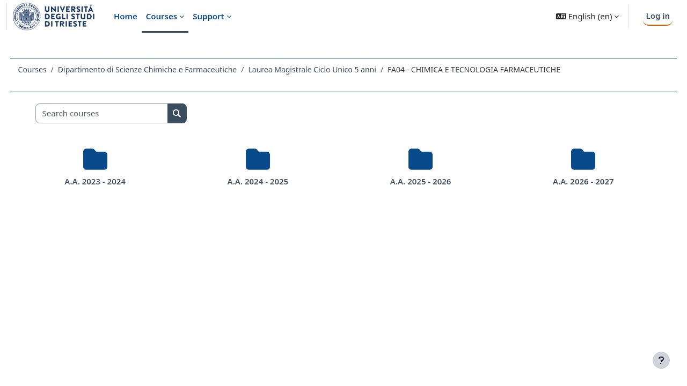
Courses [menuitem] (161, 16)
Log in (658, 15)
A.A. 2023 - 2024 (110, 181)
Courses (52, 69)
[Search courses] (121, 113)
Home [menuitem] (125, 16)
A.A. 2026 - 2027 (568, 181)
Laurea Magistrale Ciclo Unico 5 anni (332, 69)
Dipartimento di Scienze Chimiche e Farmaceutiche (167, 69)
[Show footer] (661, 360)
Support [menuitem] (208, 16)
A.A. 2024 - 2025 (263, 181)
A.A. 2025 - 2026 (415, 181)
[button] (587, 16)
